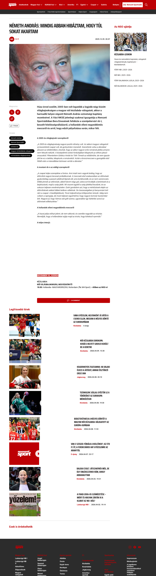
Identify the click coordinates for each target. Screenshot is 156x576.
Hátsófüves (19, 506)
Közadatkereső (133, 538)
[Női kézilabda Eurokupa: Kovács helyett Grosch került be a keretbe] (19, 340)
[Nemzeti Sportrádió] (132, 4)
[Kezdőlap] (12, 5)
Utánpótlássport (116, 12)
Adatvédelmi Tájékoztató (132, 548)
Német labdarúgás (41, 514)
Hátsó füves (104, 12)
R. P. (17, 39)
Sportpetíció (41, 12)
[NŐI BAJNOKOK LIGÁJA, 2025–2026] (130, 86)
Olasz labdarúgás (41, 509)
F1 (77, 5)
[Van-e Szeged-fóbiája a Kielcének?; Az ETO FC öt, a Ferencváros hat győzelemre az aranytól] (19, 412)
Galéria (104, 5)
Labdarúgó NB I (39, 446)
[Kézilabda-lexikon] (130, 42)
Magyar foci (19, 495)
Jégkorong (37, 355)
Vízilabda (85, 518)
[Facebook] (134, 487)
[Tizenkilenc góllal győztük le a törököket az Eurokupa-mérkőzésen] (19, 376)
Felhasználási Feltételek (132, 553)
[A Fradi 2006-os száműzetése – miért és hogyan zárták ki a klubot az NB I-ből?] (19, 448)
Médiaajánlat (132, 501)
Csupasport (93, 12)
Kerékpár (63, 507)
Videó (107, 526)
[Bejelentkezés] (116, 4)
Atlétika (63, 498)
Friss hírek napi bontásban (56, 12)
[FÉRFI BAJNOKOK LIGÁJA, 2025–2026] (130, 80)
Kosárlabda (86, 507)
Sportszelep (109, 495)
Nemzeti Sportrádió (17, 142)
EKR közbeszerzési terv (132, 525)
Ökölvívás (63, 510)
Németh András (16, 138)
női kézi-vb (14, 147)
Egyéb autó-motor (109, 516)
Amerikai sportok (85, 514)
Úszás (62, 501)
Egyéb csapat (87, 521)
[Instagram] (130, 487)
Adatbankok (23, 5)
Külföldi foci (42, 495)
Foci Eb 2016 (42, 528)
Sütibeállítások (132, 557)
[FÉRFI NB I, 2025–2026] (130, 69)
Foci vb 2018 (42, 525)
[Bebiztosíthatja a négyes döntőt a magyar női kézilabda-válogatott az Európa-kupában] (19, 394)
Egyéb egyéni (65, 517)
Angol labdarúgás (41, 499)
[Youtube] (139, 487)
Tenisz (62, 514)
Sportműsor (72, 12)
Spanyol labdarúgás (41, 504)
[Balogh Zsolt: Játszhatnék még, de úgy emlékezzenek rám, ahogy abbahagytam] (19, 430)
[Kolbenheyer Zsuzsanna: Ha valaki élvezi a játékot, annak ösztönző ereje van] (19, 358)
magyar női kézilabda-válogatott (22, 151)
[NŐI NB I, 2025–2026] (130, 75)
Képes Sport (83, 12)
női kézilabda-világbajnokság (20, 155)
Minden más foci (42, 532)
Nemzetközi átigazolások (42, 537)
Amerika (70, 5)
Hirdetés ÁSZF (132, 541)
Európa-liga (41, 522)
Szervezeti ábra (133, 530)
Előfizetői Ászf (132, 544)
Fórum (107, 520)
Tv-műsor (108, 523)
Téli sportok (64, 520)
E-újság (36, 413)
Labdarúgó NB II (20, 502)
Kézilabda (37, 322)
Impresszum (132, 498)
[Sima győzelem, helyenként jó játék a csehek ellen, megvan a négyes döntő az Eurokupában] (19, 322)
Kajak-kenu (64, 504)
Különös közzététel (131, 534)
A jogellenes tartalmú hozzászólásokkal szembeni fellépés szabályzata (134, 509)
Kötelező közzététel (131, 518)
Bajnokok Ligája (43, 518)
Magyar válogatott (19, 514)
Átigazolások (20, 509)
